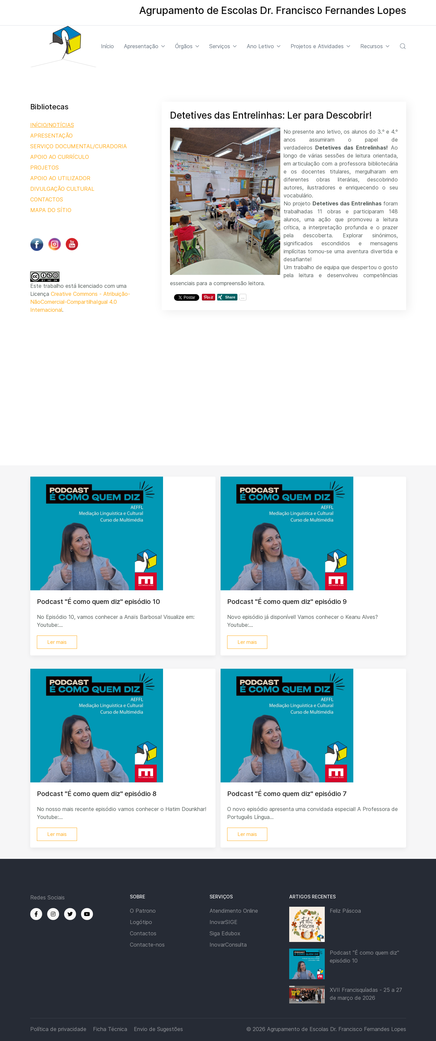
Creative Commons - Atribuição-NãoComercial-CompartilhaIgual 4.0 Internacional (80, 301)
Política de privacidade (58, 1029)
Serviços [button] (223, 46)
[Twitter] (70, 914)
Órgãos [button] (187, 46)
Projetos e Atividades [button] (320, 46)
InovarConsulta (228, 944)
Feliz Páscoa (345, 910)
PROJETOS (44, 167)
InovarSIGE (223, 922)
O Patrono (143, 910)
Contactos (143, 933)
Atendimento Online (234, 910)
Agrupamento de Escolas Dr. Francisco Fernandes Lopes (336, 1029)
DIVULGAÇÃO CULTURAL (62, 188)
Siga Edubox (225, 933)
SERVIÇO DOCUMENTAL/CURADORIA (78, 146)
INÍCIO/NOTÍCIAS (52, 125)
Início (107, 46)
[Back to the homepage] (63, 46)
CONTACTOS (46, 199)
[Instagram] (53, 914)
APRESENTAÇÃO (51, 135)
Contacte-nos (147, 944)
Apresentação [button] (144, 46)
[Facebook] (36, 914)
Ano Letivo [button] (264, 46)
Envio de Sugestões (158, 1029)
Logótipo (141, 922)
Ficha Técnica (110, 1029)
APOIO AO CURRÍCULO (59, 157)
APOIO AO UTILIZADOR (60, 178)
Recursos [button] (375, 46)
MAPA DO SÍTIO (50, 210)
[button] (402, 46)
